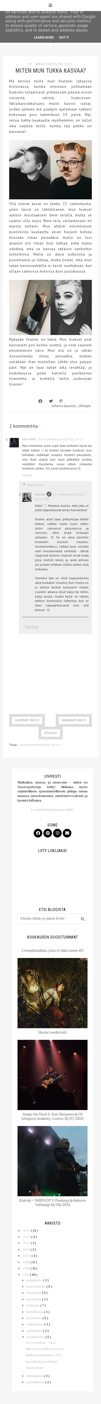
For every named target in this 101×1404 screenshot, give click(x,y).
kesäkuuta (34, 1318)
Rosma (40, 494)
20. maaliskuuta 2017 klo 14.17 (60, 439)
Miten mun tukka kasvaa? (45, 1349)
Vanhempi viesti (74, 720)
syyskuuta (34, 1299)
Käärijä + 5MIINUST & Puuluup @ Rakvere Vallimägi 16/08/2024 (52, 1202)
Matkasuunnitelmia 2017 (44, 1355)
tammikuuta (35, 1382)
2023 (27, 1237)
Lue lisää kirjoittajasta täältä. (52, 809)
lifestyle (85, 406)
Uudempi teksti (27, 720)
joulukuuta (34, 1280)
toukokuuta (35, 1324)
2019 (26, 1262)
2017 (26, 1274)
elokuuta (33, 1305)
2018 (26, 1268)
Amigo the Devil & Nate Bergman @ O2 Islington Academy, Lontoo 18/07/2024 (52, 1116)
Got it (64, 37)
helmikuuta (35, 1376)
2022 (27, 1243)
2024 (27, 1230)
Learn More (44, 37)
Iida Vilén (29, 439)
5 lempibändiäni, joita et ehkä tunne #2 (52, 950)
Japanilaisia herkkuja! (41, 1361)
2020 (27, 1256)
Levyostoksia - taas (40, 1343)
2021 (26, 1249)
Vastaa (27, 475)
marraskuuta (36, 1286)
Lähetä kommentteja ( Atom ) (40, 745)
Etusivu (50, 733)
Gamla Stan (34, 1368)
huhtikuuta (34, 1331)
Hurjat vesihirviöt (52, 1032)
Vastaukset (35, 485)
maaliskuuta (36, 1337)
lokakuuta (34, 1293)
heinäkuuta (35, 1312)
